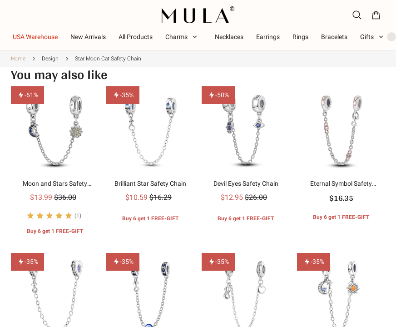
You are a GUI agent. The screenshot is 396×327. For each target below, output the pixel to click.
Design (50, 58)
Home (18, 58)
